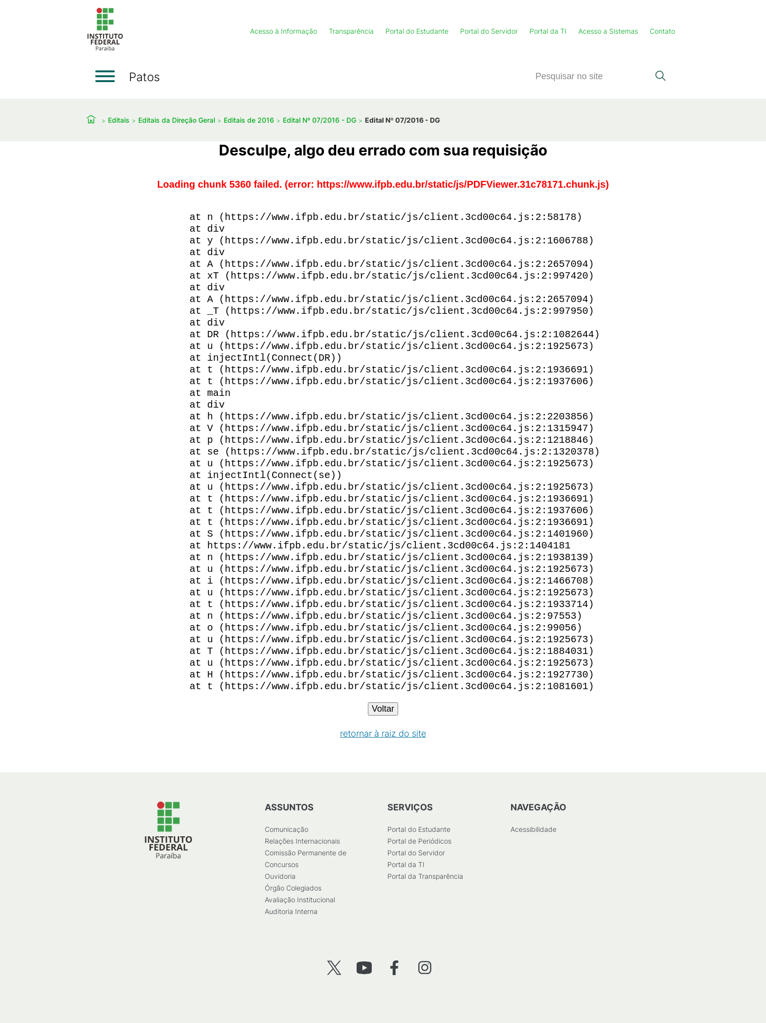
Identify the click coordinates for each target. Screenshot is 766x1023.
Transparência (351, 31)
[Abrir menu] (105, 76)
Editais (118, 120)
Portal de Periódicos (419, 841)
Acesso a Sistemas (608, 31)
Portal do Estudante (416, 31)
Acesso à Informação (283, 31)
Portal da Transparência (425, 876)
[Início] (105, 49)
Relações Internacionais (302, 841)
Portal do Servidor (489, 31)
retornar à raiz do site (383, 733)
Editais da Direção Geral (176, 120)
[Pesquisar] (592, 76)
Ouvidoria (280, 876)
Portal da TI (548, 31)
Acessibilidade (533, 829)
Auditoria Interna (291, 911)
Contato (662, 31)
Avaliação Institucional (300, 899)
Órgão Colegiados (293, 888)
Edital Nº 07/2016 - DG (319, 120)
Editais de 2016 (249, 120)
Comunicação (286, 829)
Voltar (383, 709)
